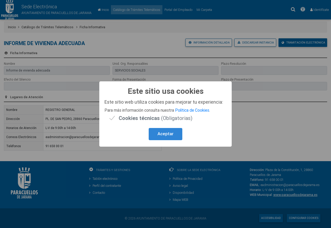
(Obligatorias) (155, 118)
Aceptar (165, 134)
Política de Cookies (192, 110)
